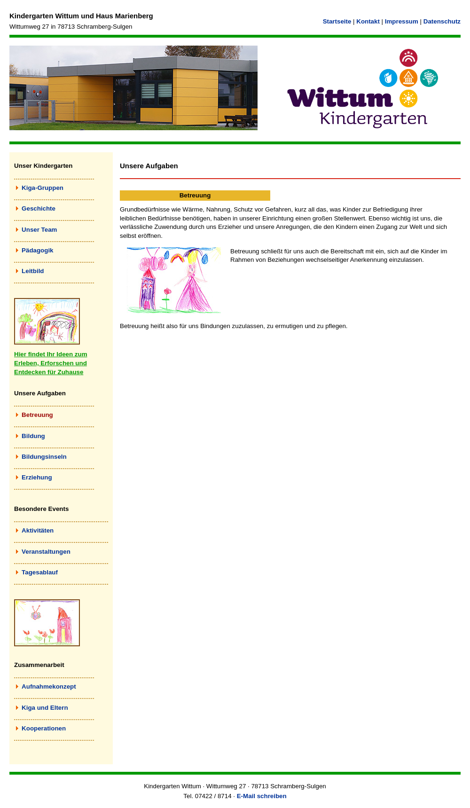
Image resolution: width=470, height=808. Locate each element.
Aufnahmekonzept (49, 686)
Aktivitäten (38, 530)
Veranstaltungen (46, 551)
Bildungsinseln (44, 456)
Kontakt (368, 21)
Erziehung (37, 477)
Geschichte (38, 208)
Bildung (33, 435)
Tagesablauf (40, 572)
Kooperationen (44, 728)
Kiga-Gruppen (42, 187)
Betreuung (37, 414)
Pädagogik (37, 250)
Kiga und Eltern (45, 707)
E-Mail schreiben (262, 796)
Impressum (401, 21)
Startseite (337, 21)
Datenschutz (442, 21)
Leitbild (33, 271)
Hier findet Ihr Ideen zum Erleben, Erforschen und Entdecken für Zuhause (50, 363)
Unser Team (39, 229)
